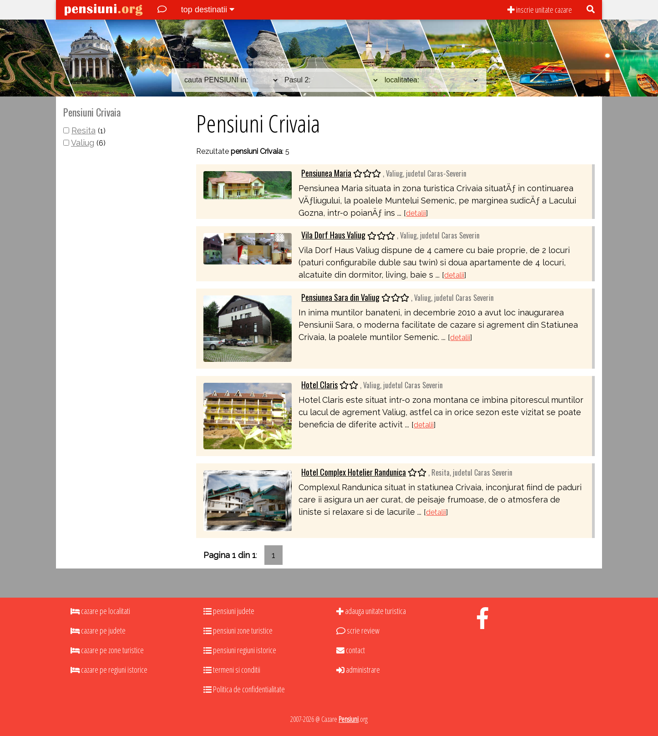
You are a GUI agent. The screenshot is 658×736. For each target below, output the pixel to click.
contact (350, 650)
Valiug (82, 142)
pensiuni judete (228, 610)
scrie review (358, 630)
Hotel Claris (319, 385)
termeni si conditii (231, 669)
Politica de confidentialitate (244, 689)
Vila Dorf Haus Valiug (333, 235)
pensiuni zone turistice (238, 630)
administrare (358, 669)
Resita (83, 130)
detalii (416, 213)
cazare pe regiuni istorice (109, 669)
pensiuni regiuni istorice (239, 650)
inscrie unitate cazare (539, 9)
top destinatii (207, 9)
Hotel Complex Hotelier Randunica (353, 472)
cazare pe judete (98, 630)
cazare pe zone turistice (107, 650)
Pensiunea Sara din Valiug (340, 297)
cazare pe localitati (100, 610)
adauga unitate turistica (371, 610)
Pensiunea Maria (326, 173)
